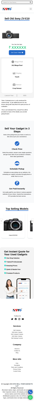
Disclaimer (17, 365)
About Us (17, 348)
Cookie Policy (17, 371)
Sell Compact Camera (17, 334)
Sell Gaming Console (17, 338)
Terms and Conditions (17, 367)
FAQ (17, 363)
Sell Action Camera (17, 332)
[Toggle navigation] (31, 8)
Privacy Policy (17, 369)
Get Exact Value (17, 52)
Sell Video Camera (17, 336)
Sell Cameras (17, 330)
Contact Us (17, 350)
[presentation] (1, 221)
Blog (17, 352)
